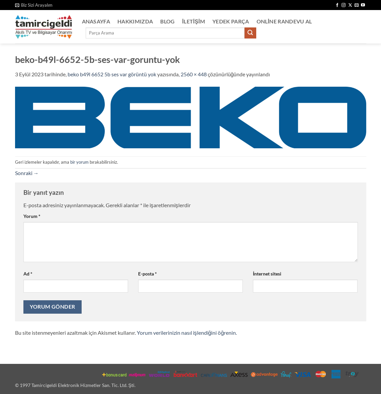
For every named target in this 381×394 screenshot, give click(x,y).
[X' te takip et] (350, 5)
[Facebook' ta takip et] (337, 5)
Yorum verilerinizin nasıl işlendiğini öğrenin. (187, 332)
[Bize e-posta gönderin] (357, 5)
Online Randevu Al (284, 21)
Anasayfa (96, 21)
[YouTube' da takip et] (363, 5)
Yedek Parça (230, 21)
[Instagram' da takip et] (344, 5)
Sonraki (27, 173)
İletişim (193, 21)
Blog (167, 21)
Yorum (31, 216)
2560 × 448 (194, 74)
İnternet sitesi (267, 274)
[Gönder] (250, 33)
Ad (27, 274)
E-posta (147, 274)
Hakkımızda (135, 21)
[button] (34, 5)
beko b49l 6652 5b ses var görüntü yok (112, 74)
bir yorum (79, 162)
